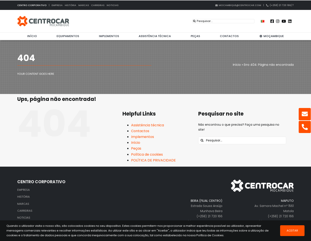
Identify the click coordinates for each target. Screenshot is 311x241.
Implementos (142, 136)
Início (135, 142)
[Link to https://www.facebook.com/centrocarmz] (272, 21)
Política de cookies (147, 154)
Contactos (140, 130)
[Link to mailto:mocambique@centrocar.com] (305, 114)
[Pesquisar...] (223, 21)
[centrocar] (43, 17)
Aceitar (292, 230)
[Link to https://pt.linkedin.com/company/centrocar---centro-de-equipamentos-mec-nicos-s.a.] (290, 21)
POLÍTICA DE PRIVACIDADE (153, 160)
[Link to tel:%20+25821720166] (305, 127)
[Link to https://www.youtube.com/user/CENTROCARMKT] (284, 21)
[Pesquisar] (194, 21)
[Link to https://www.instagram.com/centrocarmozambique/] (277, 21)
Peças (136, 148)
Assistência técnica (147, 125)
